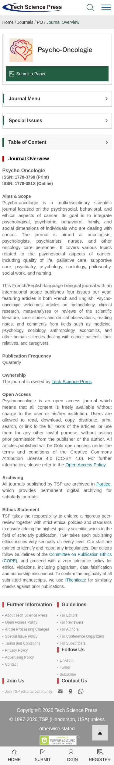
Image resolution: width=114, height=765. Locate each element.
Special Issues (25, 120)
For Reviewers (71, 622)
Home (8, 22)
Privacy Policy (16, 650)
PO (40, 22)
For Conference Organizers (82, 636)
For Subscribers (73, 643)
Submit (43, 755)
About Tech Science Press (26, 615)
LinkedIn (67, 660)
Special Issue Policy (21, 636)
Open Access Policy (21, 622)
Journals (25, 22)
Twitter (65, 667)
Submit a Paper (27, 73)
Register (99, 755)
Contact (11, 664)
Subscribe (68, 674)
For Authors (69, 629)
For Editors (69, 615)
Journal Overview (63, 22)
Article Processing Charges (27, 629)
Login (71, 755)
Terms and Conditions (22, 643)
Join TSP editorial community (28, 691)
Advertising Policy (19, 657)
